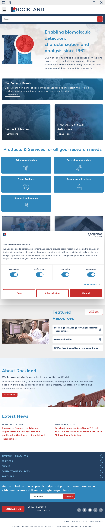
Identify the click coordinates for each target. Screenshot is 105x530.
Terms (66, 522)
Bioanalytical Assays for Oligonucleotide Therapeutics (77, 333)
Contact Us (13, 508)
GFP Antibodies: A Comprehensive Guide (77, 351)
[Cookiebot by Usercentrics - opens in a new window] (90, 235)
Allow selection (52, 293)
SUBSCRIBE (69, 496)
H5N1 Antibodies (77, 343)
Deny (19, 293)
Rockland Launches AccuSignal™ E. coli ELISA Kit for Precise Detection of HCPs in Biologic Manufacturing (78, 435)
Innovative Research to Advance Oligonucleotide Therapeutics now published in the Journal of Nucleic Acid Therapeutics (24, 436)
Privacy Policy (80, 522)
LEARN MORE (9, 398)
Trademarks (96, 522)
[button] (101, 2)
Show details (90, 284)
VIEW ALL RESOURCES (94, 315)
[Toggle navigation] (4, 9)
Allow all (86, 293)
